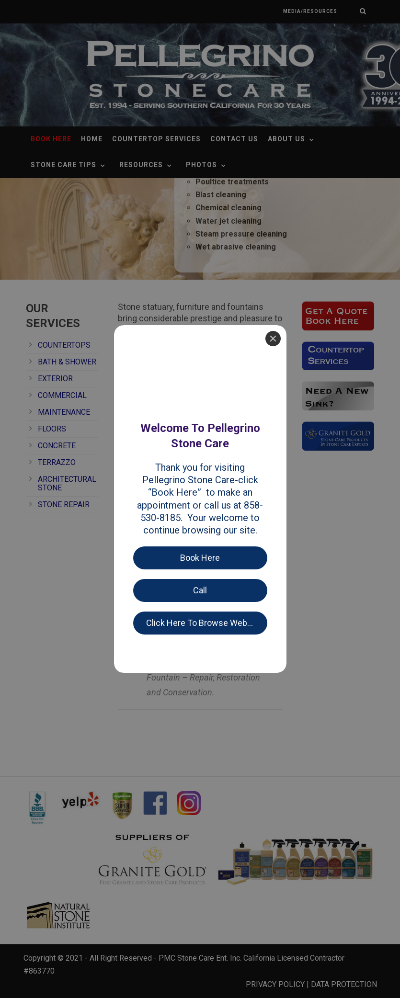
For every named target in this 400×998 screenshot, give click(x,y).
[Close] (273, 13)
